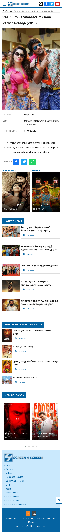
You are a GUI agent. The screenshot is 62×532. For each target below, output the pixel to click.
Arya (43, 121)
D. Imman (35, 121)
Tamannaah (30, 125)
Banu (26, 121)
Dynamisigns (40, 526)
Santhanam (52, 121)
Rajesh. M (29, 115)
